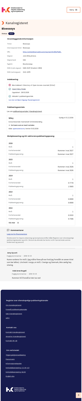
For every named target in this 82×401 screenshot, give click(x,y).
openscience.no (19, 129)
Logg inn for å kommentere (17, 234)
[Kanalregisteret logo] (41, 23)
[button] (41, 223)
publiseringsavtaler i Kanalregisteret (27, 111)
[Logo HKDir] (41, 389)
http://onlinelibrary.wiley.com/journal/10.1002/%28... (42, 52)
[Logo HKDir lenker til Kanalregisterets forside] (14, 9)
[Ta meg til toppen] (78, 395)
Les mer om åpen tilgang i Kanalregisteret (24, 100)
